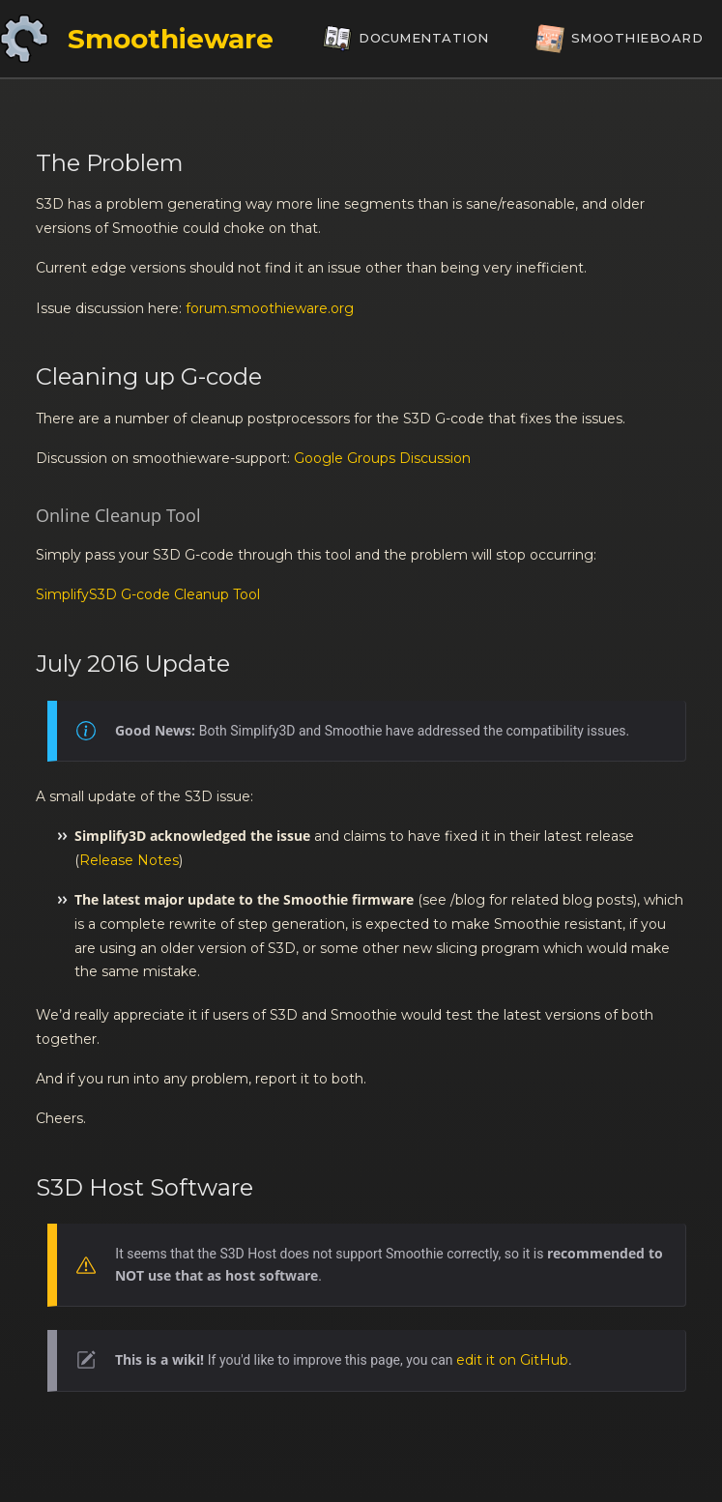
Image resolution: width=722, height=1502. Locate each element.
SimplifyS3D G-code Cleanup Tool (148, 594)
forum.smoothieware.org (270, 308)
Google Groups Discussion (382, 458)
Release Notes (129, 860)
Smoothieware (171, 38)
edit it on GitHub (512, 1360)
